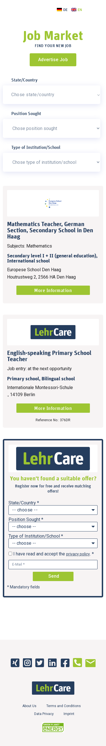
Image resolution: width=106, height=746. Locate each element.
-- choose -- (25, 510)
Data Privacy (44, 714)
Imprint (69, 714)
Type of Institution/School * (35, 536)
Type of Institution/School (35, 147)
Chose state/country (33, 94)
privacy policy (78, 554)
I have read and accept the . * (53, 554)
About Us (29, 706)
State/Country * (23, 503)
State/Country (24, 80)
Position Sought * (25, 519)
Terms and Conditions (63, 706)
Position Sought (26, 113)
